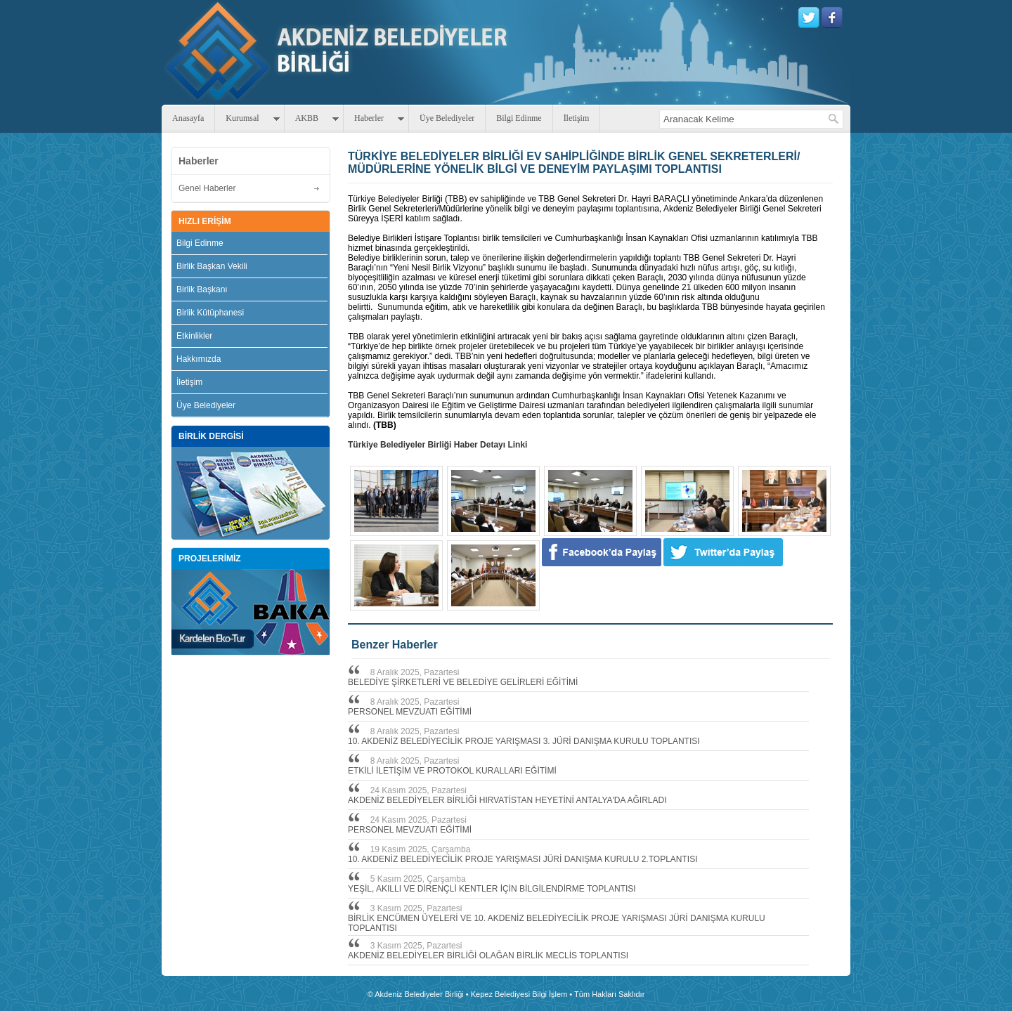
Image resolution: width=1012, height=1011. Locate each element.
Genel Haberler (207, 188)
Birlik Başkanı (202, 289)
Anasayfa (188, 118)
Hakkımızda (198, 359)
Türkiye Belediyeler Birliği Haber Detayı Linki (437, 445)
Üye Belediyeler (447, 118)
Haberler (369, 118)
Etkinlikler (194, 336)
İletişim (577, 118)
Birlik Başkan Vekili (211, 266)
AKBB (306, 118)
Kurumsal (242, 118)
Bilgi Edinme (518, 118)
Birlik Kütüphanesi (210, 313)
